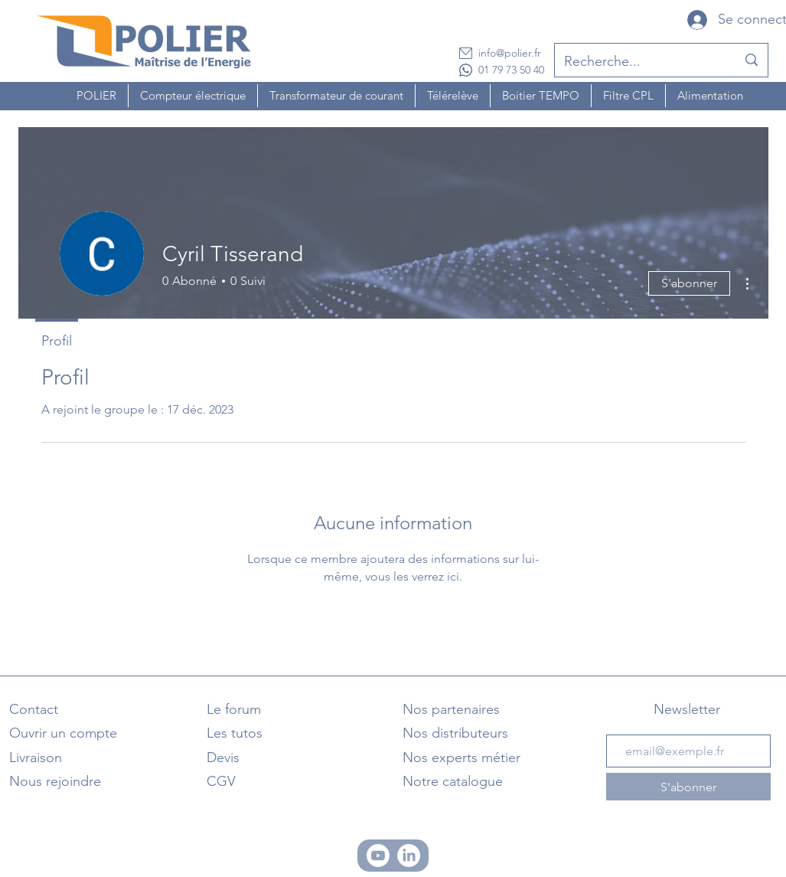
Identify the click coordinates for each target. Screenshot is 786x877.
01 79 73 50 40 (511, 70)
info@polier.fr (509, 53)
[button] (96, 95)
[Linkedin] (408, 855)
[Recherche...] (639, 62)
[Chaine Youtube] (378, 855)
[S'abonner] (688, 786)
